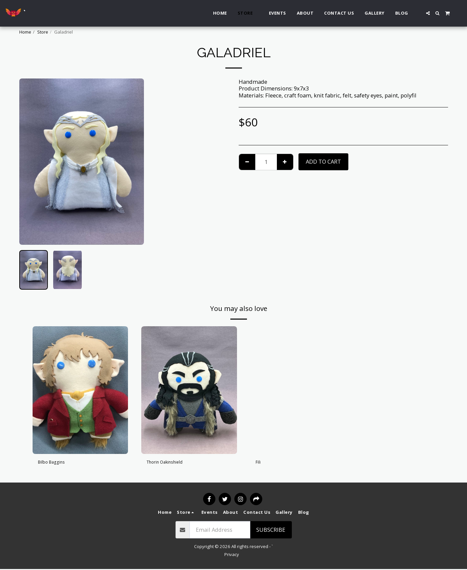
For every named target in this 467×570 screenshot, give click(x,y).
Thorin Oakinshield (171, 463)
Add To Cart (323, 161)
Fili (260, 463)
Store (42, 32)
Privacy (231, 555)
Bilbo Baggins (56, 463)
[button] (427, 13)
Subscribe (270, 530)
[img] (80, 390)
